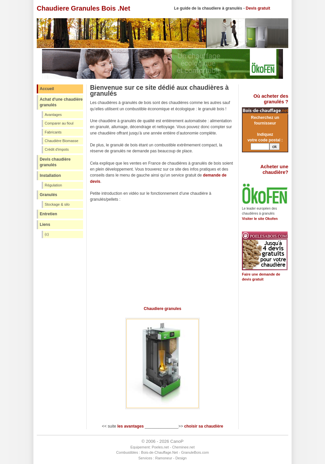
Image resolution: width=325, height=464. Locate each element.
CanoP (176, 441)
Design (181, 458)
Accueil (47, 88)
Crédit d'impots (57, 149)
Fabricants (53, 132)
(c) (47, 234)
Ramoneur (163, 458)
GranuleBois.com (195, 452)
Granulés (48, 194)
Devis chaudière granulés (55, 162)
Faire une (250, 274)
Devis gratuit (258, 8)
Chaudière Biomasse (61, 141)
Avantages (53, 115)
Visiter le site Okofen (260, 219)
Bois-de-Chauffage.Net (159, 452)
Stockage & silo (57, 204)
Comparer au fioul (59, 123)
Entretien (48, 214)
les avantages (130, 426)
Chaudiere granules (162, 308)
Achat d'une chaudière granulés (61, 102)
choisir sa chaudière (203, 426)
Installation (50, 175)
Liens (45, 224)
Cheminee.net (183, 447)
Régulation (53, 185)
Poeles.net (160, 447)
